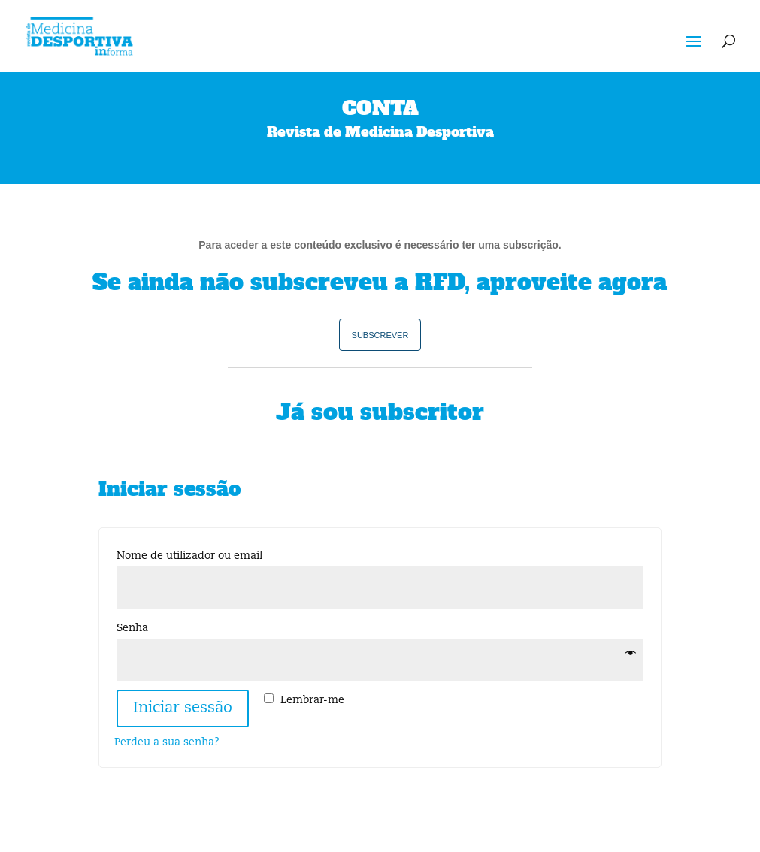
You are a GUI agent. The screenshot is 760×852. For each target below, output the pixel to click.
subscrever (380, 334)
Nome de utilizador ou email (193, 556)
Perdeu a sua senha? (167, 742)
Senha (136, 628)
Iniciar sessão (182, 708)
